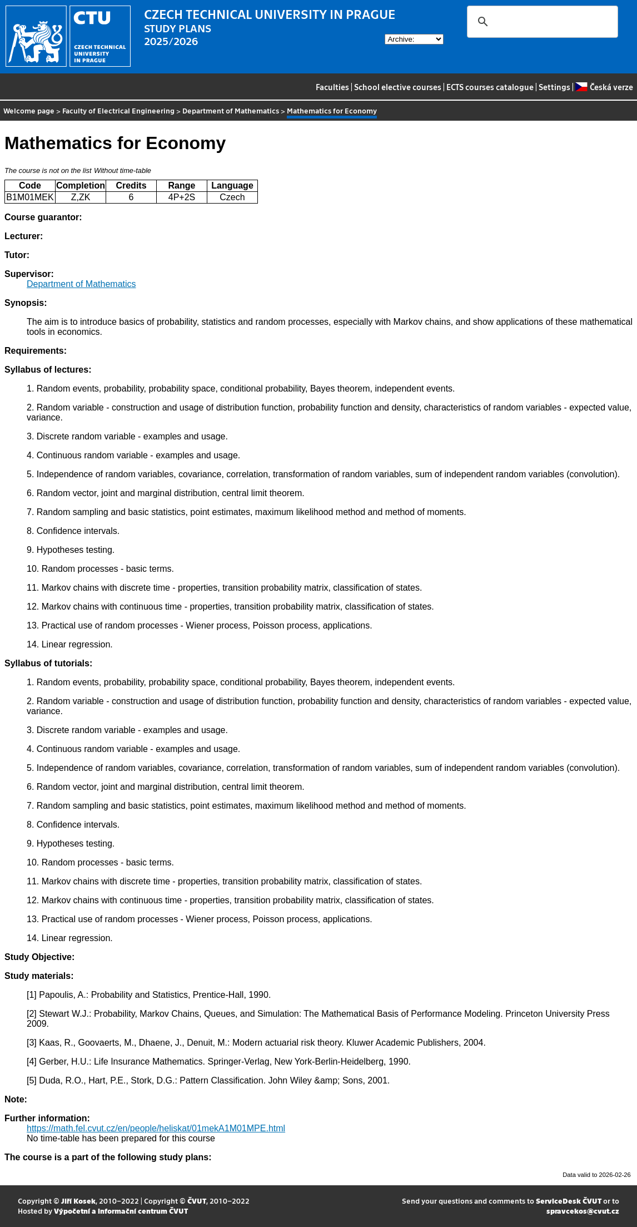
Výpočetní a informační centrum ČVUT (121, 1210)
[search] (541, 21)
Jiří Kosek (78, 1200)
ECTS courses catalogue (490, 87)
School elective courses (397, 87)
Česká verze (604, 87)
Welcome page (28, 110)
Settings (554, 87)
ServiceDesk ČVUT (568, 1200)
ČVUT (196, 1200)
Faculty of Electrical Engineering (118, 110)
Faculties (332, 87)
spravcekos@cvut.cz (582, 1210)
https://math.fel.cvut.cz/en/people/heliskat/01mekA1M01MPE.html (156, 1128)
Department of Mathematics (230, 110)
